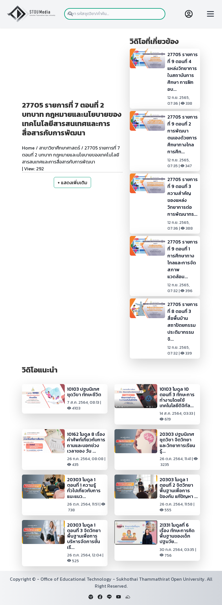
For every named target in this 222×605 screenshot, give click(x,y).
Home (28, 147)
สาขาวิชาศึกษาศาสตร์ (59, 147)
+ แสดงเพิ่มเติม (72, 182)
